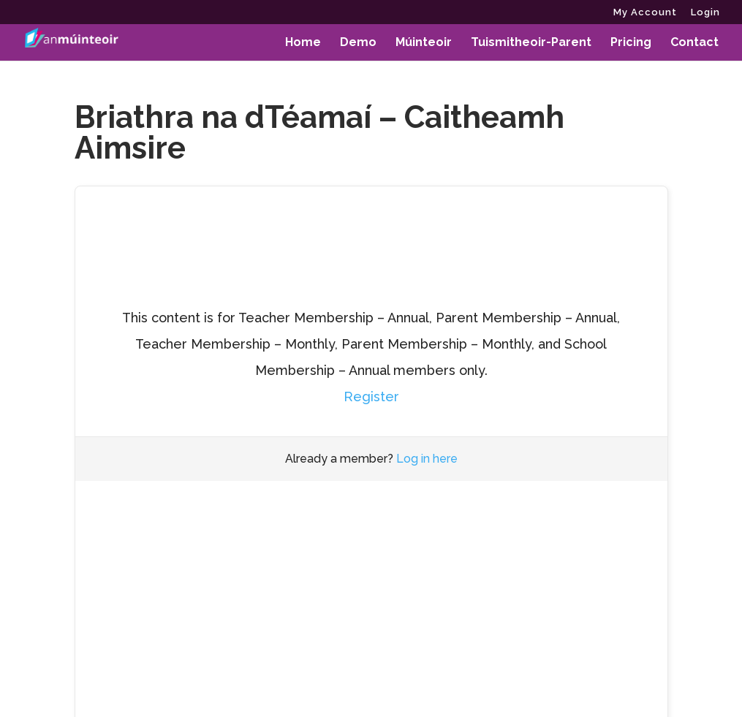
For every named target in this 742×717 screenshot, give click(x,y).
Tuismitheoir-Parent (531, 43)
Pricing (630, 43)
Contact (694, 43)
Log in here (427, 459)
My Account (645, 12)
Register (371, 396)
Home (303, 43)
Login (705, 12)
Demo (358, 43)
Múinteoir (423, 43)
